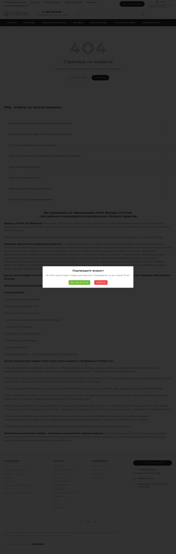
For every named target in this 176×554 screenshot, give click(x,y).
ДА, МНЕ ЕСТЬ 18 (79, 282)
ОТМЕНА (100, 282)
